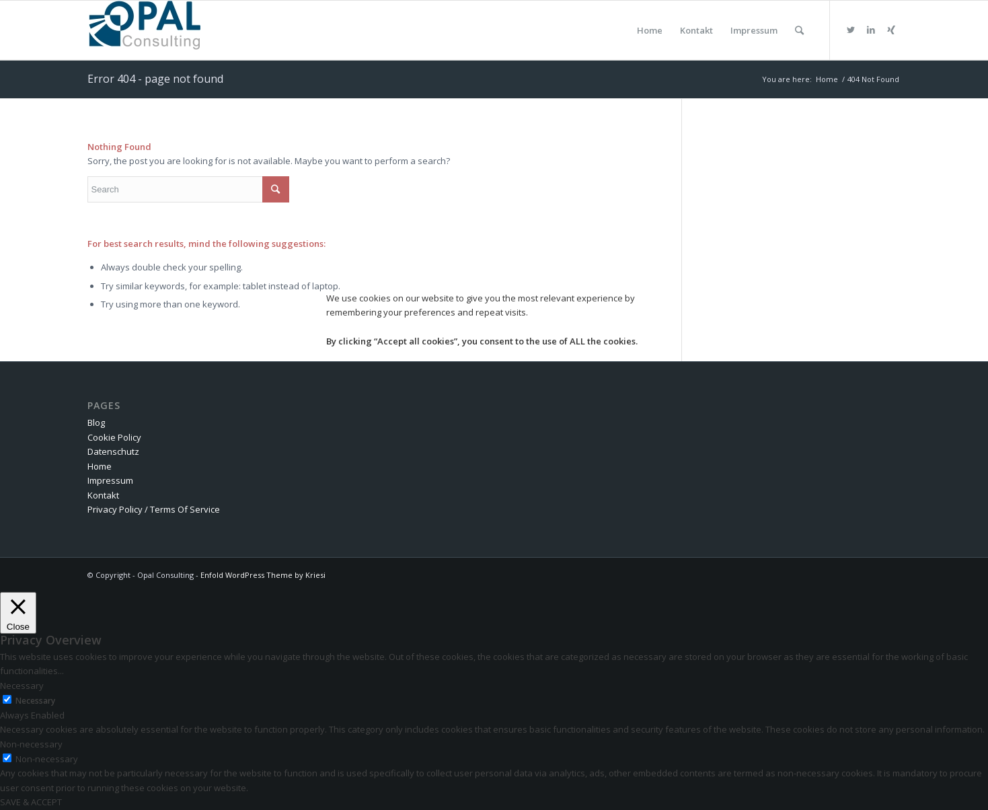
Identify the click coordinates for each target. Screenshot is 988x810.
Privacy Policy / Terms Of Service (153, 509)
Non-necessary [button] (31, 744)
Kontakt (103, 495)
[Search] (799, 30)
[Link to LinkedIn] (871, 30)
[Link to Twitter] (851, 30)
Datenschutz (113, 451)
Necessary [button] (22, 685)
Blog (96, 422)
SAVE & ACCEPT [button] (31, 802)
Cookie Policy (114, 437)
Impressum (110, 480)
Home (99, 466)
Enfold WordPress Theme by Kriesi (263, 575)
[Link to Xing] (891, 30)
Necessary (35, 700)
